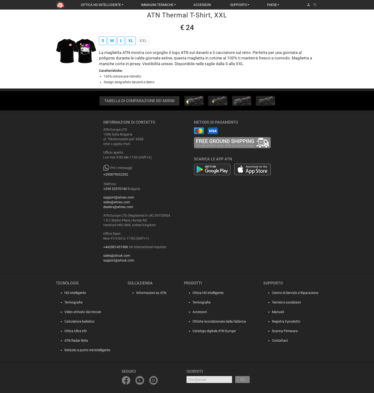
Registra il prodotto (286, 321)
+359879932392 (115, 174)
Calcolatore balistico (76, 321)
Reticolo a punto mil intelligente (83, 350)
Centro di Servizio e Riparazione (295, 293)
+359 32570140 (115, 189)
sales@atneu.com (116, 202)
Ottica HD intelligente (206, 293)
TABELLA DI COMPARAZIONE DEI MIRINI (139, 101)
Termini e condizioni (286, 302)
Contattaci (280, 340)
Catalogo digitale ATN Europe (212, 331)
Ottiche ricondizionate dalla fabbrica (217, 321)
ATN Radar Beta (72, 340)
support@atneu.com (118, 197)
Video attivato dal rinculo (79, 312)
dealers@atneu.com (118, 207)
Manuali (278, 312)
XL (130, 40)
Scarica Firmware (285, 331)
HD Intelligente (71, 293)
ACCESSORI (202, 5)
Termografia (70, 302)
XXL (143, 40)
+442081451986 (115, 247)
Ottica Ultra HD (72, 331)
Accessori (198, 312)
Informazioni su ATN (149, 293)
